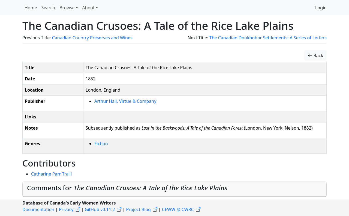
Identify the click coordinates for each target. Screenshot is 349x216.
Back (315, 55)
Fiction (101, 144)
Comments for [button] (127, 187)
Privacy (66, 209)
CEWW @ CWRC (178, 209)
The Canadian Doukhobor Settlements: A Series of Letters (268, 38)
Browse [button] (66, 8)
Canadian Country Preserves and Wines (92, 38)
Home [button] (31, 8)
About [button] (88, 8)
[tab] (174, 189)
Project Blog (138, 209)
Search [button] (48, 8)
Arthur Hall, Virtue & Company (125, 101)
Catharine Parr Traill (51, 174)
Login (321, 8)
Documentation (38, 209)
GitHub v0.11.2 (100, 209)
